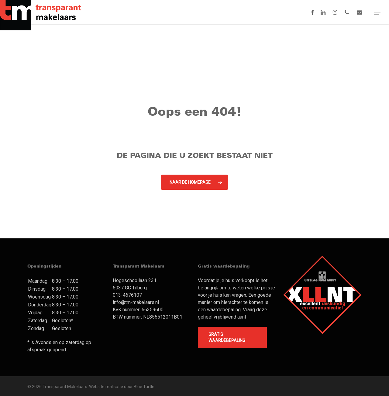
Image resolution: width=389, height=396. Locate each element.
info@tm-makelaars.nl (136, 302)
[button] (377, 12)
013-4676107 (127, 295)
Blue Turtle (144, 386)
